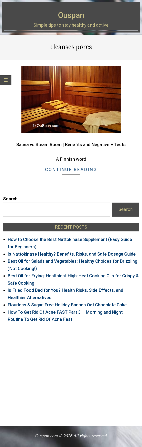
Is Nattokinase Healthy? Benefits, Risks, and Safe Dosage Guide (72, 254)
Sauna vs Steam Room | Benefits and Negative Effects (71, 144)
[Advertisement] (71, 372)
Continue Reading (71, 169)
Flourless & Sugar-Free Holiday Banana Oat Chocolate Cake (67, 304)
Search (10, 198)
